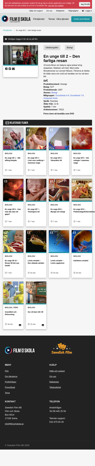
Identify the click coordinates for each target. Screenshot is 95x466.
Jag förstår (85, 4)
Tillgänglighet (55, 387)
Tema (7, 393)
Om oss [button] (49, 11)
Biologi (54, 93)
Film (7, 371)
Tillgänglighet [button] (73, 11)
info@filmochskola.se (14, 424)
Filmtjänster (39, 19)
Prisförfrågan (10, 382)
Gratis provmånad (81, 19)
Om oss (52, 376)
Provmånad (10, 387)
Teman (51, 19)
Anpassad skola (50, 98)
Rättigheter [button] (60, 11)
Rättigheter (54, 382)
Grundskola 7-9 (77, 95)
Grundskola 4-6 (62, 95)
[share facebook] (6, 68)
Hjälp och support (57, 371)
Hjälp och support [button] (36, 11)
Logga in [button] (87, 11)
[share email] (13, 68)
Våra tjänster (62, 19)
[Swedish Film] (69, 348)
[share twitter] (9, 68)
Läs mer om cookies (55, 6)
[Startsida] (16, 19)
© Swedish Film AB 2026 (17, 445)
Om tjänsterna (11, 376)
